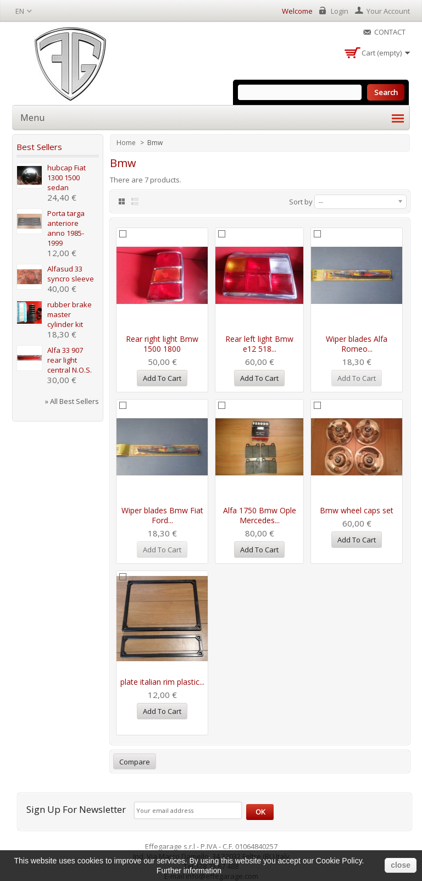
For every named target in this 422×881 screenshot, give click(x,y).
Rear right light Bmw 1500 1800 (162, 344)
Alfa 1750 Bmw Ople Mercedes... (259, 515)
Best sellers (39, 146)
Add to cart (162, 378)
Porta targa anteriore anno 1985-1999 (66, 228)
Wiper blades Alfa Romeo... (356, 344)
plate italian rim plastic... (162, 682)
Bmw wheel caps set (356, 510)
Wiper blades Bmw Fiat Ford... (162, 515)
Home (126, 142)
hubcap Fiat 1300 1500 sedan (66, 177)
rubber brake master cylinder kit (69, 314)
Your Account (388, 11)
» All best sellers (72, 401)
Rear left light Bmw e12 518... (259, 344)
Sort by (301, 202)
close (400, 865)
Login (339, 11)
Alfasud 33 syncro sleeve (70, 274)
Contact (390, 32)
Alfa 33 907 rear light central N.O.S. (69, 360)
